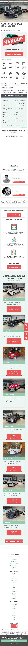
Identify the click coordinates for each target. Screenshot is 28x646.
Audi (14, 613)
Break (14, 582)
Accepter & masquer (14, 643)
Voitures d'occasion (5, 30)
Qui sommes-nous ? (14, 563)
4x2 (14, 587)
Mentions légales (14, 565)
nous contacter (23, 127)
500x (19, 30)
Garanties (14, 559)
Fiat (14, 30)
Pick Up (14, 596)
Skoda (14, 610)
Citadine (14, 574)
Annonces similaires (13, 54)
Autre (14, 589)
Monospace (14, 580)
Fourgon (14, 593)
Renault (14, 608)
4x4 (14, 585)
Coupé (14, 598)
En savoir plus (14, 640)
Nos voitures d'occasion (13, 541)
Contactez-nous (13, 267)
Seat (14, 617)
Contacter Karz (13, 215)
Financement (14, 561)
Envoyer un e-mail (18, 181)
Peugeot (14, 606)
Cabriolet (14, 591)
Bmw (14, 619)
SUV (14, 576)
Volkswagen (14, 604)
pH (16, 567)
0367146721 (16, 178)
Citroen (14, 615)
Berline (14, 578)
